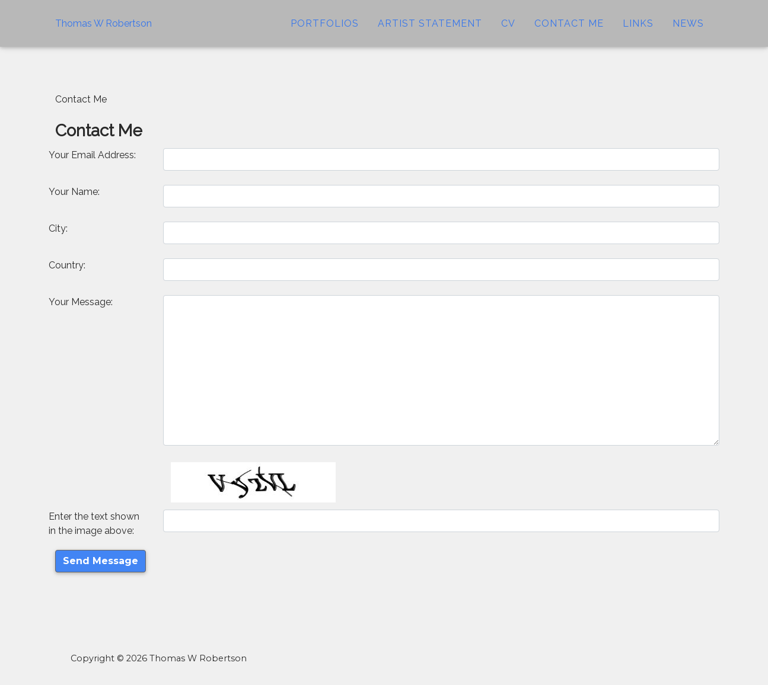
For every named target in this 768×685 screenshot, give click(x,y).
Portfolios (325, 32)
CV (508, 32)
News (688, 32)
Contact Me (569, 32)
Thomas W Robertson (103, 32)
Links (638, 32)
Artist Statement (430, 32)
